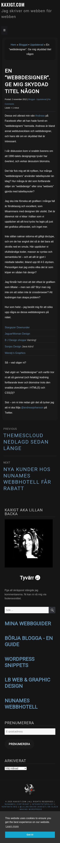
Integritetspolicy (43, 804)
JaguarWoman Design (17, 333)
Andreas (40, 115)
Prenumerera (19, 744)
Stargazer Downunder (17, 327)
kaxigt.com (13, 4)
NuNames (10, 804)
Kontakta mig (9, 807)
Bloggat (23, 44)
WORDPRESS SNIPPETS (19, 662)
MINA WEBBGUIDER (28, 623)
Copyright (23, 804)
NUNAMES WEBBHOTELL (21, 704)
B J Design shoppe (15, 340)
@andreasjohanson (32, 407)
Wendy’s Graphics (15, 353)
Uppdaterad (36, 44)
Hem (13, 44)
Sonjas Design (13, 346)
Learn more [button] (12, 826)
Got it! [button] (30, 834)
